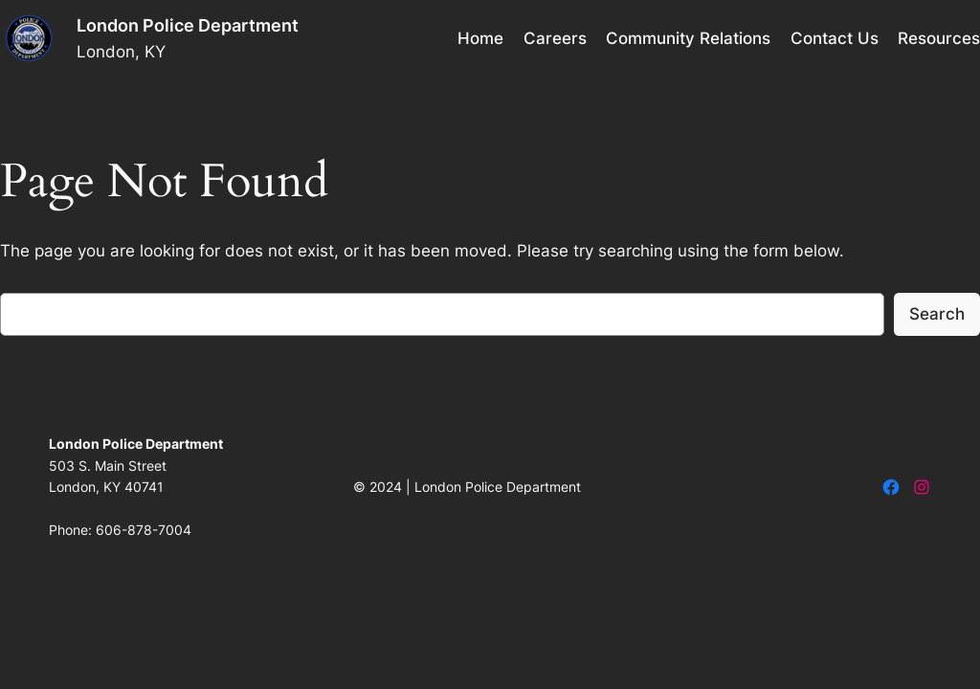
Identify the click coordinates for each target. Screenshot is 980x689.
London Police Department (188, 25)
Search (937, 313)
